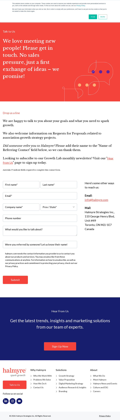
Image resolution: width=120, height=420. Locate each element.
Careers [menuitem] (96, 391)
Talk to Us (14, 384)
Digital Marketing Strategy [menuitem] (71, 383)
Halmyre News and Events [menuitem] (105, 383)
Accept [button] (93, 17)
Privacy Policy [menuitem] (105, 416)
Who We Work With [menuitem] (42, 375)
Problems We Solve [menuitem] (42, 379)
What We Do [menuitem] (99, 375)
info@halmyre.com (96, 199)
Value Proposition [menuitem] (67, 379)
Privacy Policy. (80, 5)
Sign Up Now (60, 346)
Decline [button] (102, 17)
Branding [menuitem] (63, 391)
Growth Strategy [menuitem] (66, 375)
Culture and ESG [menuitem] (100, 387)
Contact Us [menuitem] (38, 387)
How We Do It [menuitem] (39, 383)
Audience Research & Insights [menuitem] (72, 387)
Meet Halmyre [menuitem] (99, 379)
